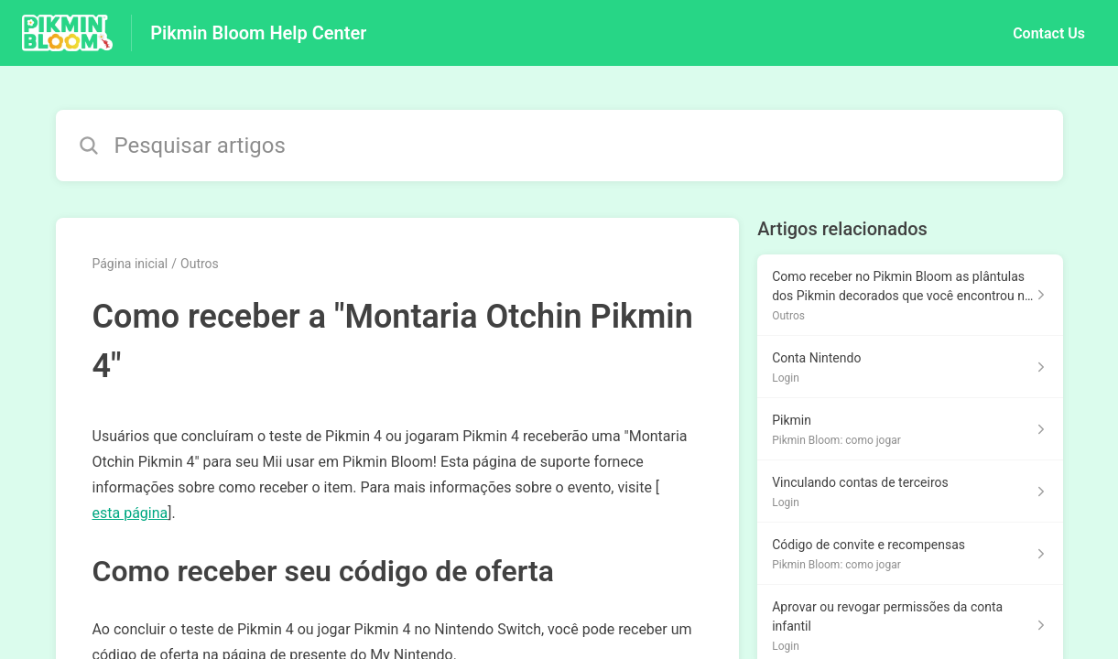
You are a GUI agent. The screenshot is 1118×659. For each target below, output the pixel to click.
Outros (199, 263)
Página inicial (130, 263)
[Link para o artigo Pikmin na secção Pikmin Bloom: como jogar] (909, 429)
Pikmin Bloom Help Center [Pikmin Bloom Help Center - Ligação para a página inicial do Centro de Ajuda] (258, 33)
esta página (130, 513)
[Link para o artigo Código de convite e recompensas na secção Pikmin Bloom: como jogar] (909, 554)
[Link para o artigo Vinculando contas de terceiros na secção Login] (909, 491)
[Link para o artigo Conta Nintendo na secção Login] (909, 367)
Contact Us (1049, 33)
